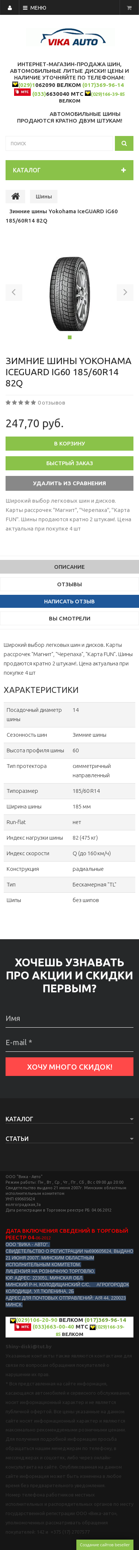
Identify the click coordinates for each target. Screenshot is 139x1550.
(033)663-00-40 (53, 1326)
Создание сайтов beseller (105, 1544)
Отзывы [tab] (69, 584)
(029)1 (26, 85)
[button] (14, 294)
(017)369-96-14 (103, 85)
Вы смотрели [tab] (69, 618)
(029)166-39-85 (108, 94)
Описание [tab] (69, 567)
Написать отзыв (69, 601)
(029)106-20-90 (36, 1320)
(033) (39, 94)
